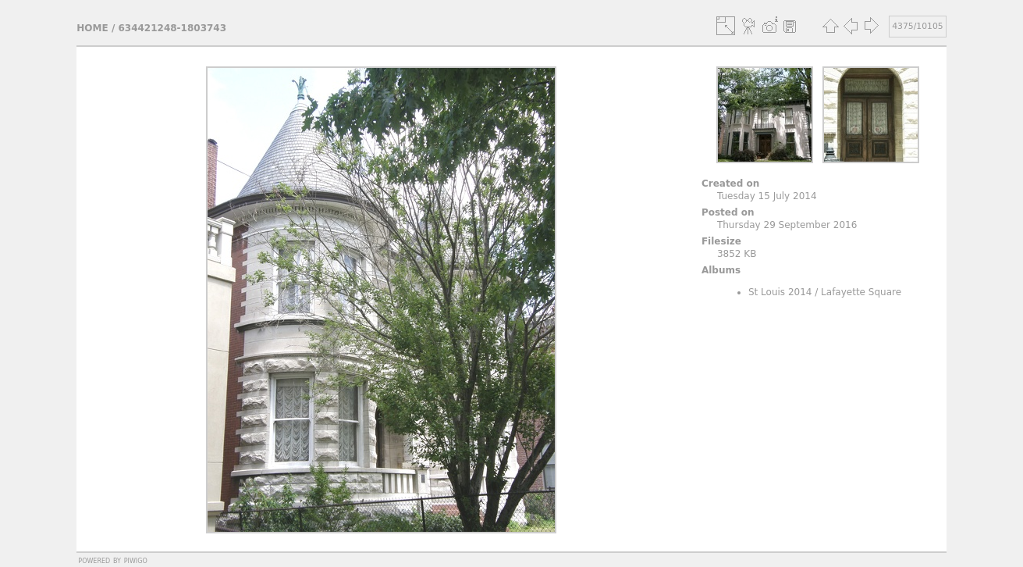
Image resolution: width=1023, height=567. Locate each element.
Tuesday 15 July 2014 (767, 196)
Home (92, 28)
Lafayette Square (861, 292)
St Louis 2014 (780, 292)
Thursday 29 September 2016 (787, 224)
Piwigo (135, 560)
